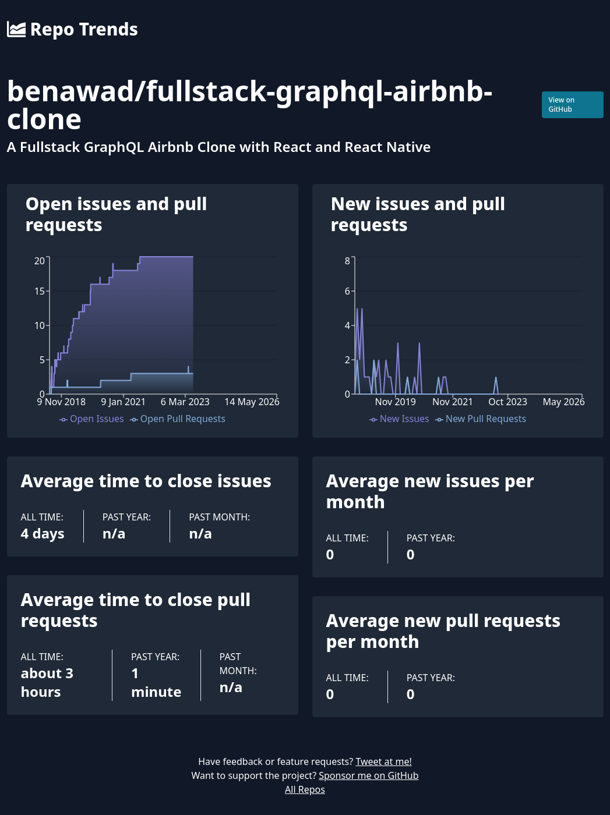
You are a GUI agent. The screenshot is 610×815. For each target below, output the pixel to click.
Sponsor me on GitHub (368, 775)
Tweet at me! (383, 761)
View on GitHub (561, 104)
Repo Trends (72, 29)
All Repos (305, 789)
